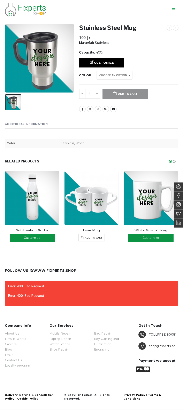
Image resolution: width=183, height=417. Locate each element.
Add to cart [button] (93, 237)
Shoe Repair (58, 349)
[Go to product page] (32, 198)
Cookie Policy (27, 398)
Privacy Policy (134, 394)
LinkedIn (98, 109)
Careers (11, 344)
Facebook (82, 109)
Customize (104, 63)
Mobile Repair (60, 333)
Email (113, 109)
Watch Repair (59, 344)
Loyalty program (17, 365)
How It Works (15, 339)
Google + (105, 109)
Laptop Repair (60, 339)
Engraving (102, 349)
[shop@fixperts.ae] (158, 346)
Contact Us (13, 360)
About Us (12, 333)
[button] (173, 9)
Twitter (90, 109)
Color (85, 75)
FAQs (9, 355)
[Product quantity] (89, 94)
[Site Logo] (25, 10)
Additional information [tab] (26, 124)
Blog (8, 349)
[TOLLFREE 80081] (158, 334)
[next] (175, 28)
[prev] (169, 28)
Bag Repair (102, 333)
